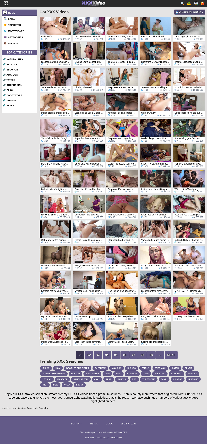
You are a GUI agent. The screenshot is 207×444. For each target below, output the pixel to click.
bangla (122, 379)
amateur (12, 75)
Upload (189, 3)
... (160, 355)
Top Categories (19, 52)
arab (109, 379)
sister (175, 368)
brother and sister (77, 368)
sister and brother (54, 374)
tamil (164, 379)
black (10, 90)
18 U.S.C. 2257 (128, 423)
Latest (12, 19)
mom (57, 368)
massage (62, 379)
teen (146, 374)
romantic (176, 374)
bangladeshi (80, 379)
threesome (148, 379)
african (192, 374)
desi (107, 374)
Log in (202, 3)
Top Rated (14, 25)
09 (151, 355)
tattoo (10, 80)
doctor (75, 374)
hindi (118, 374)
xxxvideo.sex (100, 438)
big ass (131, 368)
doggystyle (14, 95)
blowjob (12, 69)
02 (89, 355)
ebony (79, 385)
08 (142, 355)
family (145, 368)
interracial (14, 85)
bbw (55, 385)
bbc (134, 379)
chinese (177, 379)
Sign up (196, 3)
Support (76, 423)
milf (45, 385)
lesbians (193, 379)
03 (98, 355)
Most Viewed (16, 31)
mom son (116, 368)
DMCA (109, 423)
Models (13, 43)
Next (171, 355)
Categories (15, 37)
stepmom (132, 374)
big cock (12, 64)
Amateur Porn (25, 408)
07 (133, 355)
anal (97, 379)
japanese (100, 368)
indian (10, 105)
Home (11, 12)
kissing (11, 100)
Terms (94, 423)
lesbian (47, 379)
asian (67, 385)
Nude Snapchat (41, 408)
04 (107, 355)
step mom (160, 368)
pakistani (160, 374)
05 (115, 355)
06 (124, 355)
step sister (92, 374)
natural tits (14, 59)
